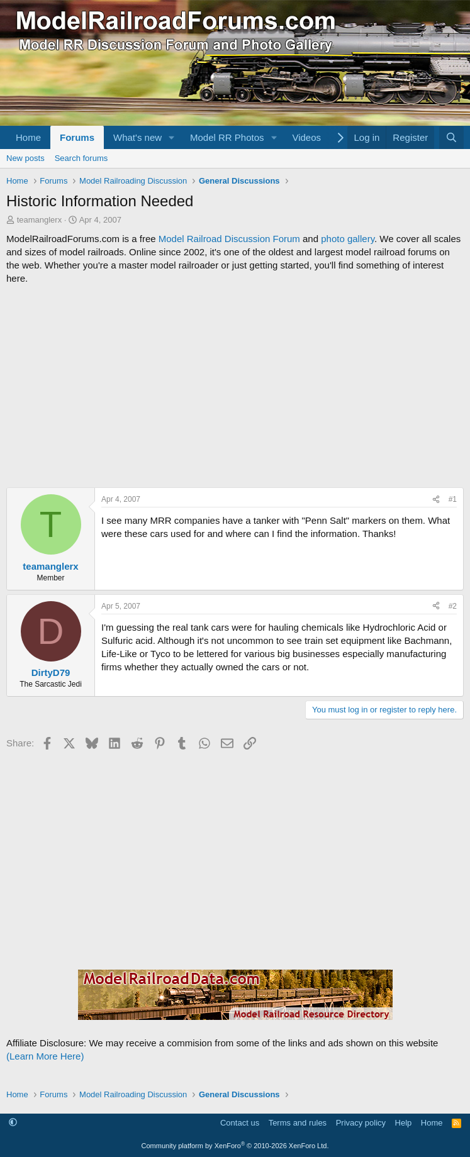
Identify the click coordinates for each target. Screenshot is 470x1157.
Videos (306, 137)
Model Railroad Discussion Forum (229, 238)
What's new (137, 137)
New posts (25, 158)
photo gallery (347, 238)
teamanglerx (39, 219)
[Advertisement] (235, 386)
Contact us (239, 1122)
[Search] (451, 137)
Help (403, 1122)
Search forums (81, 158)
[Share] (436, 499)
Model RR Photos (227, 137)
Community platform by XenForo (235, 1145)
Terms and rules (298, 1122)
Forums (77, 137)
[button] (172, 137)
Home (28, 137)
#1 (453, 499)
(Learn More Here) (45, 1056)
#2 (453, 606)
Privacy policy (361, 1122)
